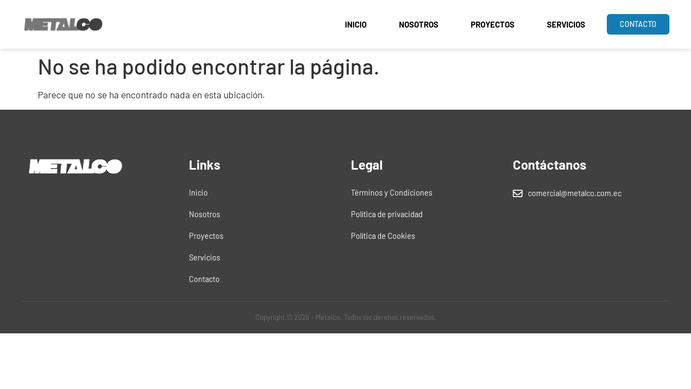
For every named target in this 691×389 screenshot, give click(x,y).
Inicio (356, 24)
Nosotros (418, 24)
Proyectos (492, 24)
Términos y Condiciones (391, 192)
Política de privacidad (387, 214)
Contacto (204, 279)
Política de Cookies (383, 235)
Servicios (566, 24)
